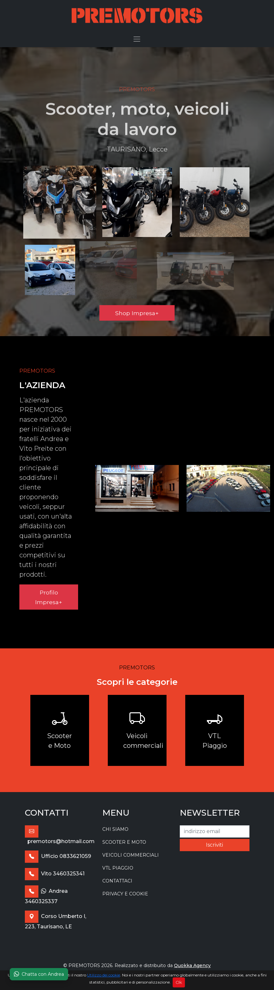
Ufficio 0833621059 (58, 856)
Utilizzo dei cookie (103, 975)
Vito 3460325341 (55, 874)
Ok (179, 982)
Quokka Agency (192, 965)
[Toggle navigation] (137, 39)
